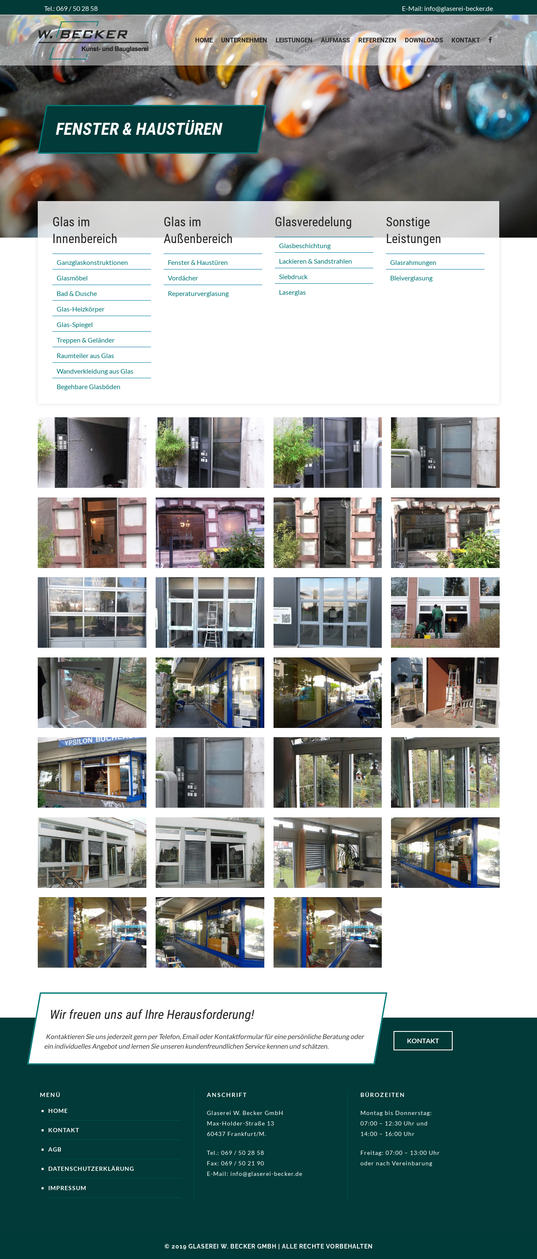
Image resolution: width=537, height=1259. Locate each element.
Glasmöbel (72, 278)
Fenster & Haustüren (198, 262)
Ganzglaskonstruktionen (92, 262)
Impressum (67, 1187)
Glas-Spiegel (75, 324)
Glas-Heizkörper (80, 309)
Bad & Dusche (77, 293)
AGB (55, 1149)
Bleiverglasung (411, 278)
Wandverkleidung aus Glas (95, 371)
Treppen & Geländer (86, 340)
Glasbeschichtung (305, 245)
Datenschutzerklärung (91, 1168)
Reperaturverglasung (198, 293)
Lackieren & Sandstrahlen (315, 261)
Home (58, 1110)
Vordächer (183, 278)
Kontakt (423, 1040)
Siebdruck (293, 276)
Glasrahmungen (413, 262)
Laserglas (292, 292)
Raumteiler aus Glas (85, 355)
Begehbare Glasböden (88, 386)
